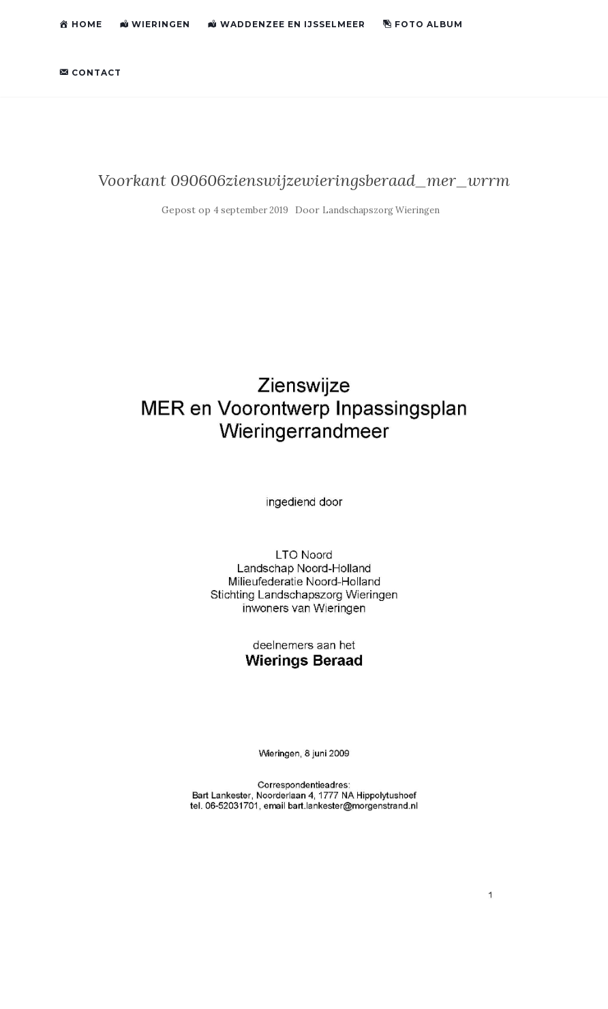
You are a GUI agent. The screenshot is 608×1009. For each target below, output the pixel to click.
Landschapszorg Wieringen (381, 210)
